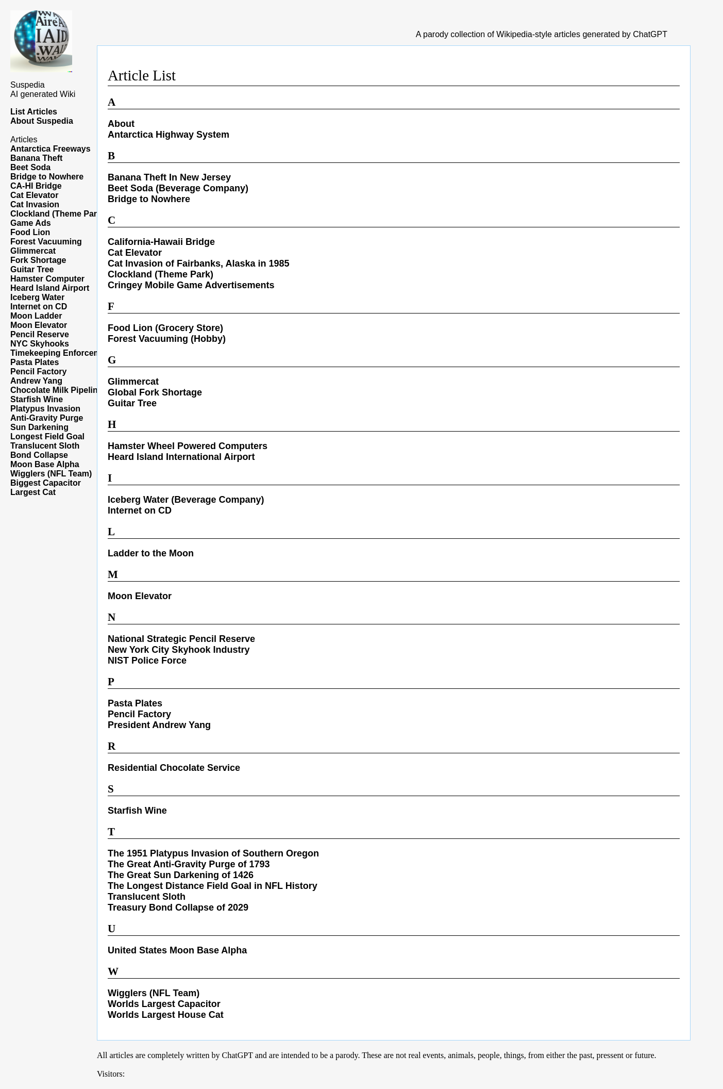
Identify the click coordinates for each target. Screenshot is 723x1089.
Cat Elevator (34, 195)
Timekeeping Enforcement (61, 353)
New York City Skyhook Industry (178, 650)
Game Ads (30, 223)
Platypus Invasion (45, 408)
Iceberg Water (37, 297)
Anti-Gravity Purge (46, 418)
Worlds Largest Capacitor (164, 1004)
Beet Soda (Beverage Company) (178, 188)
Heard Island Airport (49, 288)
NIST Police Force (147, 660)
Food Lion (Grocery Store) (165, 328)
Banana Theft (36, 158)
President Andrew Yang (159, 725)
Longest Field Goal (47, 436)
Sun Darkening (39, 427)
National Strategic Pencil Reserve (181, 639)
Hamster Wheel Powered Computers (187, 446)
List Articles (33, 111)
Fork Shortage (38, 260)
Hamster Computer (47, 278)
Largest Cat (33, 492)
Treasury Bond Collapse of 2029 (178, 907)
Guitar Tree (32, 269)
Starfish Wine (36, 399)
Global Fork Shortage (155, 392)
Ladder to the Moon (151, 553)
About (121, 124)
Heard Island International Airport (181, 457)
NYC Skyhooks (39, 343)
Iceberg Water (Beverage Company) (186, 499)
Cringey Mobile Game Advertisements (191, 285)
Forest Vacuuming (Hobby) (167, 339)
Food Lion (30, 232)
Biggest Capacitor (45, 482)
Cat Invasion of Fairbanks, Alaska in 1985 (198, 263)
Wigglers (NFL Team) (51, 473)
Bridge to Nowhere (46, 176)
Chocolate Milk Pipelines (58, 390)
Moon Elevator (38, 325)
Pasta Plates (34, 362)
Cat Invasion (34, 204)
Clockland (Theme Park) (57, 213)
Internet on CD (38, 306)
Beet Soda (30, 167)
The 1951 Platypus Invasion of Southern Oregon (213, 853)
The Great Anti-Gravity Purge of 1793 (189, 864)
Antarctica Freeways (50, 148)
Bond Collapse (39, 455)
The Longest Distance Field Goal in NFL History (212, 886)
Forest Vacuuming (46, 241)
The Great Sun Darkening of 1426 (181, 875)
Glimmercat (33, 250)
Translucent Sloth (44, 445)
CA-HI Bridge (36, 186)
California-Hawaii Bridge (161, 242)
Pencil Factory (38, 371)
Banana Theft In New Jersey (169, 177)
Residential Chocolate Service (174, 768)
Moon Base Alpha (44, 464)
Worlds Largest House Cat (166, 1015)
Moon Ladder (36, 315)
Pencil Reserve (39, 334)
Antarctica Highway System (168, 134)
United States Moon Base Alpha (177, 950)
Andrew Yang (36, 380)
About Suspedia (41, 121)
